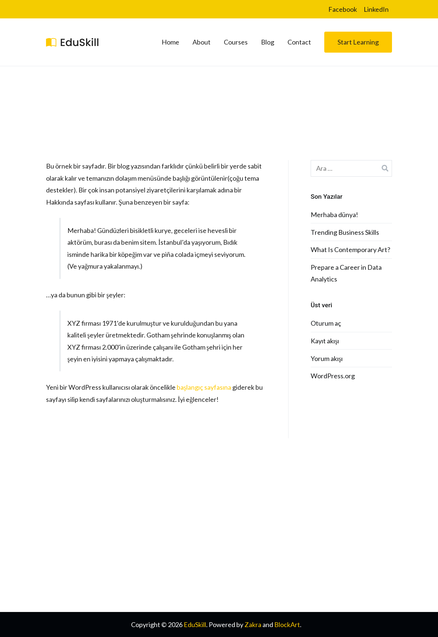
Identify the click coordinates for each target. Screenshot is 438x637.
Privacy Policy (244, 564)
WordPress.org (333, 376)
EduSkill (195, 624)
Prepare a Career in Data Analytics (346, 273)
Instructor (239, 546)
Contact (299, 42)
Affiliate (324, 529)
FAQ (230, 512)
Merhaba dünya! (334, 214)
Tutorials (237, 529)
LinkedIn (376, 9)
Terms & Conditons (251, 581)
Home (170, 42)
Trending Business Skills (345, 232)
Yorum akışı (327, 358)
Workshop (328, 546)
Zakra (252, 624)
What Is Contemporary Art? (350, 249)
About (201, 42)
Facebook (342, 9)
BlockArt (287, 624)
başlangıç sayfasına (204, 387)
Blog (267, 42)
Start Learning (358, 42)
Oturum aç (326, 323)
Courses (236, 42)
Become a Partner (339, 564)
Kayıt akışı (325, 341)
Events (323, 512)
